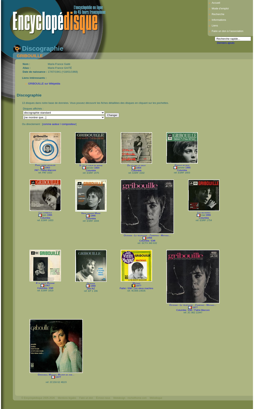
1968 (93, 286)
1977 (195, 307)
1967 (47, 285)
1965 (188, 167)
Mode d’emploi (220, 8)
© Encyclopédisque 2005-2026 (38, 398)
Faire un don (86, 398)
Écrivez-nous (103, 398)
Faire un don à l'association (227, 31)
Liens (215, 25)
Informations (219, 19)
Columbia (91, 170)
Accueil (216, 2)
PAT (37, 170)
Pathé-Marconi (48, 170)
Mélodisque (156, 398)
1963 (47, 167)
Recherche (218, 14)
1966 (93, 215)
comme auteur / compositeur (59, 124)
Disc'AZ (91, 288)
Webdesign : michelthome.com (130, 398)
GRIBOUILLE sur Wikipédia (44, 83)
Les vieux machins (143, 288)
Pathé (123, 288)
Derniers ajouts (225, 42)
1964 (96, 168)
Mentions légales (67, 398)
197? (138, 285)
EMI (153, 240)
